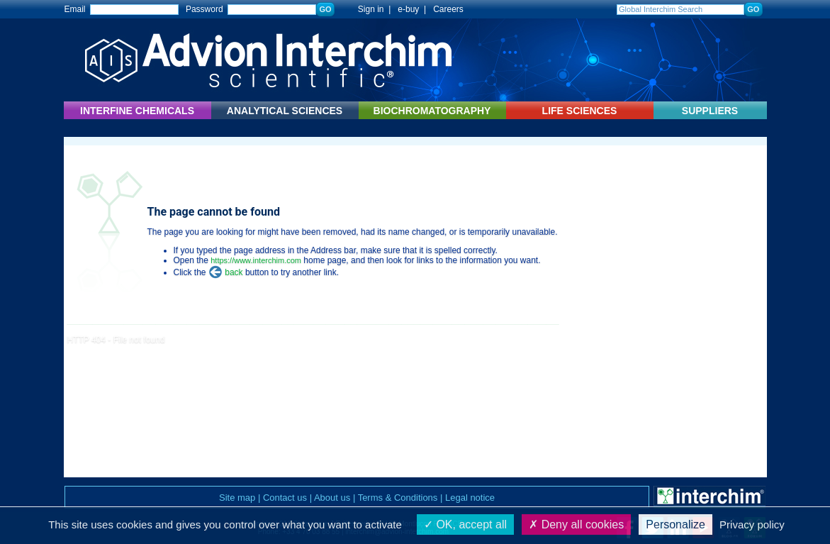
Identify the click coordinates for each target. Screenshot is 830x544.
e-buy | (414, 9)
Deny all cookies (576, 524)
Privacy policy (752, 524)
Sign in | (367, 9)
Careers (448, 9)
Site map (237, 497)
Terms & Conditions (398, 497)
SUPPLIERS (710, 110)
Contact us (285, 497)
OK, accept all (465, 524)
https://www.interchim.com (256, 260)
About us (332, 497)
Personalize (675, 524)
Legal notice (470, 497)
